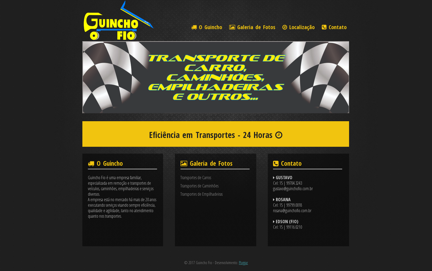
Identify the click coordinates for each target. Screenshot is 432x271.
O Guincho (206, 27)
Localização (298, 27)
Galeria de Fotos (252, 27)
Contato (334, 27)
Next (341, 78)
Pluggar (243, 262)
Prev (90, 78)
